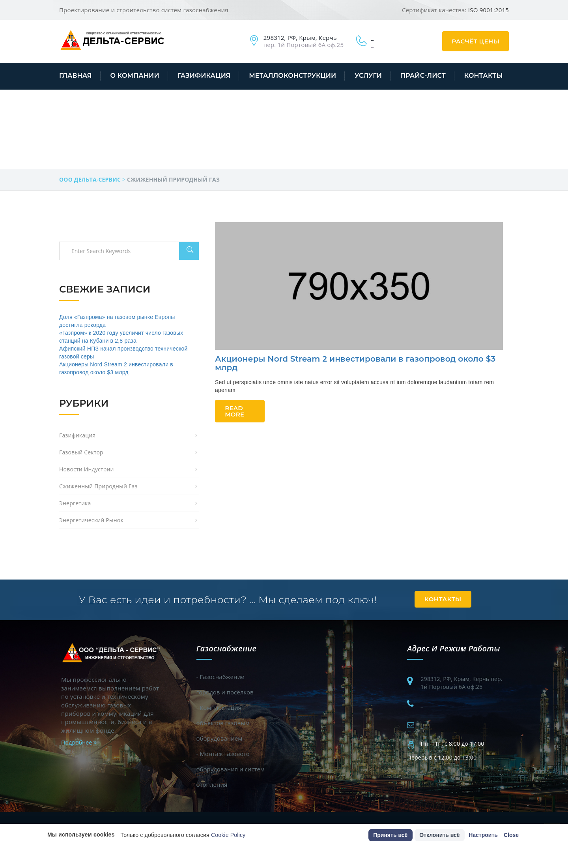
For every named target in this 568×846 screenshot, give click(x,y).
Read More (234, 411)
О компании (134, 75)
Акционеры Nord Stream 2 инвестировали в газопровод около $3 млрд (355, 363)
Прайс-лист (423, 75)
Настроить (483, 835)
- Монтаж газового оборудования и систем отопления (230, 769)
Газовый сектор (81, 452)
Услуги (368, 75)
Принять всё (390, 835)
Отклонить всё (439, 835)
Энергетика (75, 503)
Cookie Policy (228, 835)
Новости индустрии (86, 469)
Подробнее (79, 742)
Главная (75, 75)
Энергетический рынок (91, 520)
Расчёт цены (475, 41)
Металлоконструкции (292, 75)
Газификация (204, 75)
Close (511, 835)
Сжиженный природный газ (98, 486)
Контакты (483, 75)
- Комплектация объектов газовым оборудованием (223, 722)
